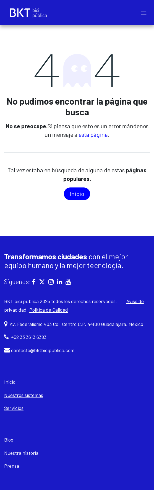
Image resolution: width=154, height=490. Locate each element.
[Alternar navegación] (144, 12)
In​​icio (77, 193)
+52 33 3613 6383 (28, 337)
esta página (93, 134)
